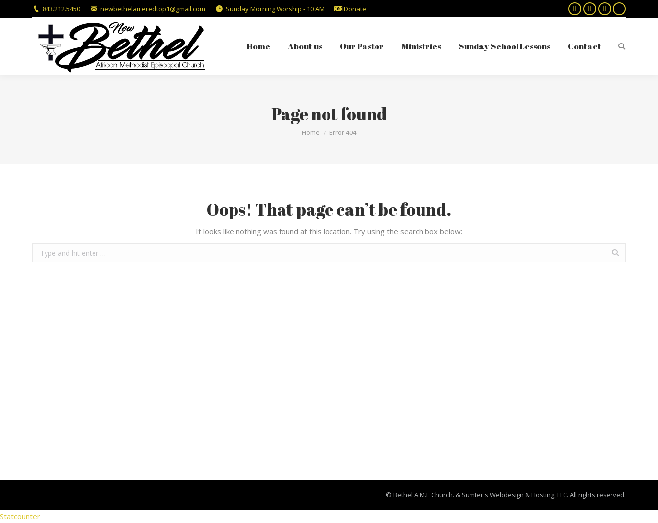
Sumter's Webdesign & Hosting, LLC (514, 494)
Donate (355, 8)
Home (311, 132)
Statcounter (20, 516)
